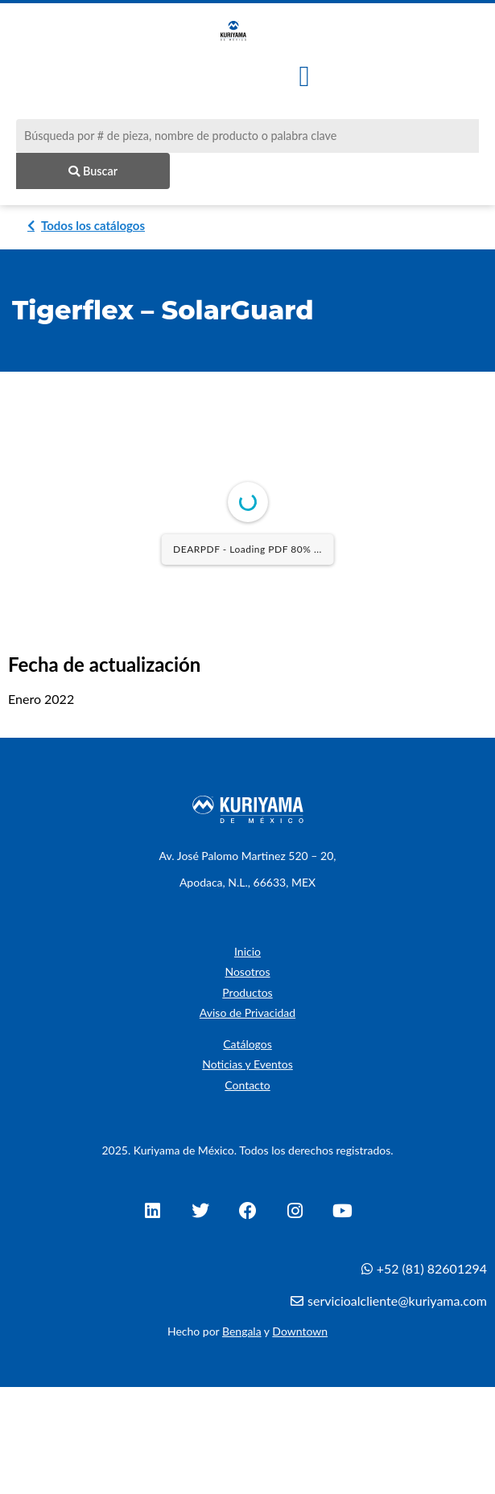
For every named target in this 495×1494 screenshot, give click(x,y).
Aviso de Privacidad (247, 1016)
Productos (247, 995)
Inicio (247, 954)
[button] (304, 76)
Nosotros (247, 975)
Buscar (93, 171)
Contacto (247, 1088)
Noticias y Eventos (247, 1067)
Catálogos (247, 1047)
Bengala (242, 1334)
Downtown (300, 1334)
